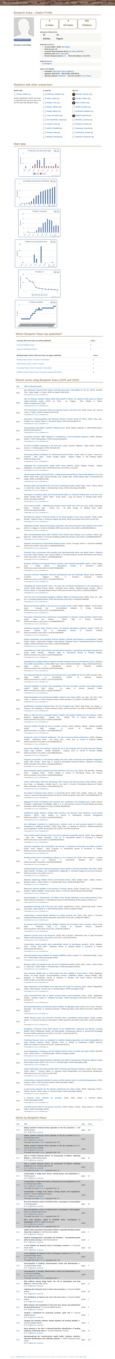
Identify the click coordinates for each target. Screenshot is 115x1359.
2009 (18, 1284)
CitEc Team (82, 1357)
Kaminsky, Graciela (83, 128)
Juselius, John (51, 124)
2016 (18, 1130)
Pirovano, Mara (52, 132)
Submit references (98, 3)
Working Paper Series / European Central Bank (33, 360)
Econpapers (36, 394)
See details (66, 47)
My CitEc (59, 3)
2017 (18, 1149)
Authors (34, 3)
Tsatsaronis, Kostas (83, 132)
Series (42, 3)
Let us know (86, 76)
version (42, 1142)
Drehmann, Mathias (53, 94)
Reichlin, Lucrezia (82, 120)
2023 (18, 1323)
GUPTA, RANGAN (53, 128)
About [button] (110, 3)
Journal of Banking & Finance (27, 349)
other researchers (62, 54)
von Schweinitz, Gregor (55, 120)
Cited (91, 1124)
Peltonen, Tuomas (82, 124)
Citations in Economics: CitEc (15, 3)
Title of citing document (34, 386)
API (67, 3)
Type (84, 1124)
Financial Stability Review (25, 345)
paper (47, 394)
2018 (18, 1299)
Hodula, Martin (51, 111)
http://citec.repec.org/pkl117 (63, 71)
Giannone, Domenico (83, 137)
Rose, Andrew (81, 103)
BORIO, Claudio (81, 107)
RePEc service (20, 1357)
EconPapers (46, 64)
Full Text (27, 1132)
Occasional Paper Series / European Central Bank (34, 368)
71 (65, 56)
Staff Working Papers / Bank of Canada (30, 364)
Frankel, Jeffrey (81, 98)
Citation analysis (37, 1132)
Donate (74, 3)
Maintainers (84, 3)
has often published (76, 51)
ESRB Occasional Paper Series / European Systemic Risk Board (39, 372)
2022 (18, 1315)
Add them (62, 76)
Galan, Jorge (51, 98)
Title (26, 1124)
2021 (18, 1307)
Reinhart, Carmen (82, 94)
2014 (18, 1185)
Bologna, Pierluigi (53, 137)
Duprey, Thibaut (52, 107)
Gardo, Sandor (22, 94)
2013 (18, 1232)
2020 (18, 1275)
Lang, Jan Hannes (53, 115)
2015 (18, 1139)
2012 (18, 1176)
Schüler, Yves (51, 103)
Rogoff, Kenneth (82, 115)
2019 (18, 1266)
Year (18, 386)
